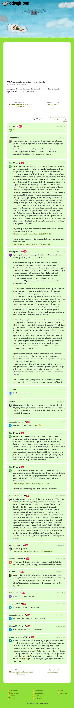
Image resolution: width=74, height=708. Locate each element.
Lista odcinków (39, 693)
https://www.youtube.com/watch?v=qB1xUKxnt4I (31, 483)
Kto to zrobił (14, 690)
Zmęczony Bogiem (53, 104)
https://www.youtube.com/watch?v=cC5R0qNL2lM (31, 244)
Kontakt (12, 696)
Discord (13, 698)
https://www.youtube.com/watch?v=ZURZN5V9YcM (32, 234)
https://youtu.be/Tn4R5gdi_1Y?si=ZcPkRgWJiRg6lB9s (32, 551)
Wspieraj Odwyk (39, 696)
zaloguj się (55, 119)
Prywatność (38, 698)
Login (61, 690)
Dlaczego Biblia (14, 693)
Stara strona (63, 693)
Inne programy (39, 690)
